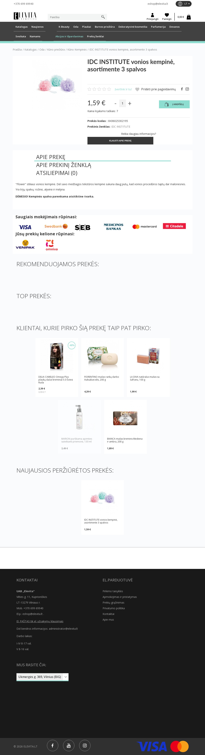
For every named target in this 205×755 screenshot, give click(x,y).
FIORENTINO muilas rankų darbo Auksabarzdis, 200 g (101, 378)
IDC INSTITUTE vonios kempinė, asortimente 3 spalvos (101, 521)
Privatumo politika (114, 608)
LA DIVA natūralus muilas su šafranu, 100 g (145, 378)
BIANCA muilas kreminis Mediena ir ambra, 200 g (125, 440)
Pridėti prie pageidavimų (155, 89)
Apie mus (108, 619)
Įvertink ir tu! (123, 89)
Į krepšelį (174, 104)
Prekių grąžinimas (113, 602)
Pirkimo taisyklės (113, 591)
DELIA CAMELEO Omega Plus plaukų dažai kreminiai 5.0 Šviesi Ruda (55, 379)
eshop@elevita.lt (158, 3)
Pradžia (17, 49)
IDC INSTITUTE (120, 126)
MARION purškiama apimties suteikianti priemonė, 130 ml (76, 440)
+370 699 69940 (24, 3)
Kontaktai (108, 614)
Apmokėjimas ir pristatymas (120, 597)
